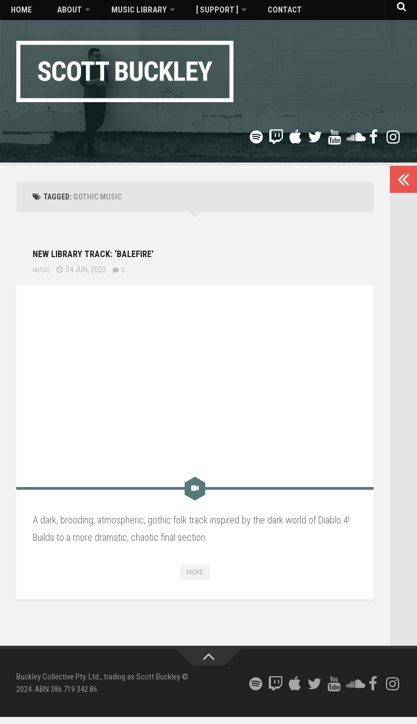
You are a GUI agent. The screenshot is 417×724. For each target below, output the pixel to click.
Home (17, 13)
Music (43, 276)
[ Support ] (181, 13)
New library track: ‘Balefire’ (136, 258)
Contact (239, 13)
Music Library (113, 13)
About (53, 13)
